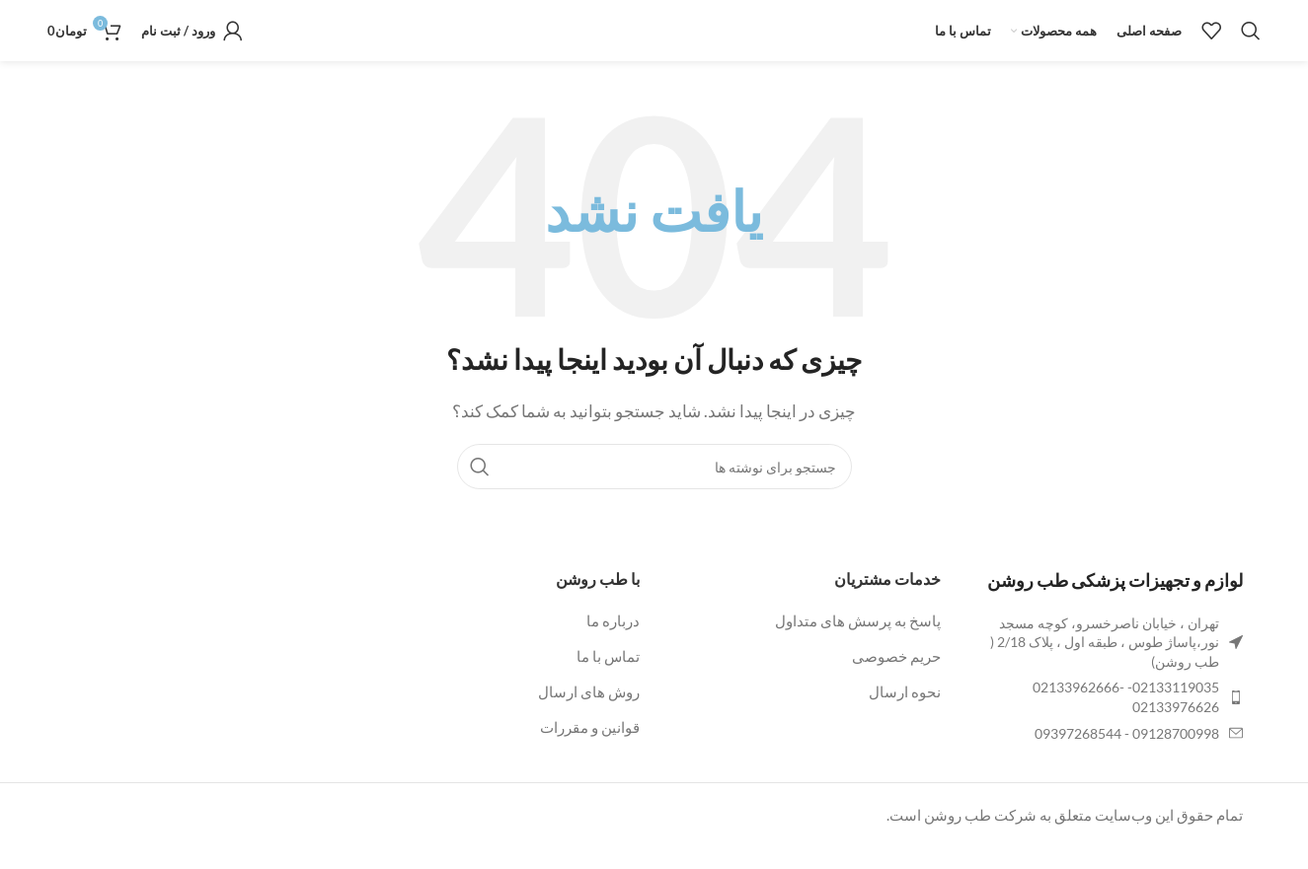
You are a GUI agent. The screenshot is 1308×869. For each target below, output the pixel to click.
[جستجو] (1250, 42)
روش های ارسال (589, 714)
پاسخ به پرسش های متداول (858, 643)
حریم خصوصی (896, 679)
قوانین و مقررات (590, 750)
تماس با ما (608, 679)
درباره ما (613, 643)
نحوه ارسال (905, 714)
